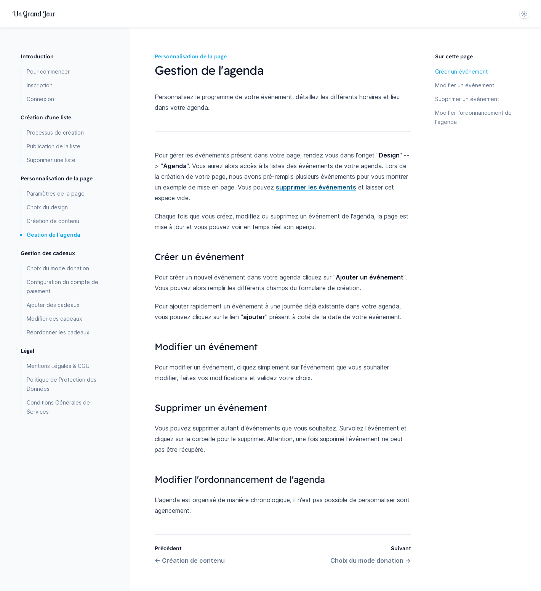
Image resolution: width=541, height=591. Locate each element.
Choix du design (47, 207)
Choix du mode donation (58, 268)
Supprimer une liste (51, 160)
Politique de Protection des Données (61, 384)
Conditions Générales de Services (58, 407)
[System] (524, 13)
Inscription (40, 85)
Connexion (40, 99)
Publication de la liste (53, 146)
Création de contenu (53, 221)
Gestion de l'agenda (53, 234)
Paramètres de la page (56, 193)
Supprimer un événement (467, 99)
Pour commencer (48, 71)
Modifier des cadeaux (54, 318)
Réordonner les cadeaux (58, 332)
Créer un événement (461, 71)
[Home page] (33, 14)
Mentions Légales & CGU (58, 366)
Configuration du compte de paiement (62, 286)
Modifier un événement (464, 85)
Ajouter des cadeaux (53, 305)
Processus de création (55, 132)
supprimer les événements (316, 187)
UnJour (33, 13)
